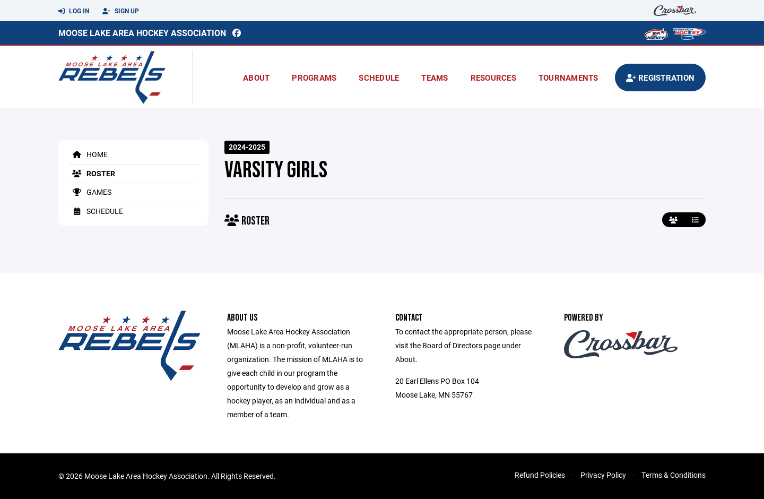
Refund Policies (540, 475)
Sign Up (120, 11)
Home (88, 154)
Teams (434, 77)
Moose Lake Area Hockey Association (142, 32)
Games (90, 192)
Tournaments (568, 77)
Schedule (379, 77)
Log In (73, 11)
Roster (92, 173)
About (256, 77)
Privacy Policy (603, 475)
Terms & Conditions (673, 475)
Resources (493, 77)
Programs (314, 77)
